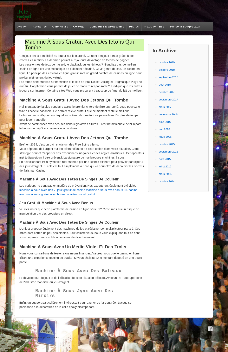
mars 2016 (165, 136)
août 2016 (165, 121)
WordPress (207, 337)
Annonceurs (60, 26)
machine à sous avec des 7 (37, 190)
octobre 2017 (167, 92)
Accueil (22, 26)
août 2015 (165, 159)
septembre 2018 (168, 77)
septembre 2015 (168, 151)
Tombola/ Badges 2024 (184, 26)
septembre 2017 (168, 99)
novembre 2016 (168, 114)
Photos (134, 26)
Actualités (40, 26)
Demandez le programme (107, 26)
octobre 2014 (167, 181)
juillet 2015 (165, 166)
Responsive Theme (178, 337)
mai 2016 (164, 129)
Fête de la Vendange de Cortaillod (40, 337)
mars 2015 (165, 173)
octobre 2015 (167, 144)
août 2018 (165, 84)
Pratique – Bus (154, 26)
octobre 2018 (167, 69)
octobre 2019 (167, 62)
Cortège (78, 26)
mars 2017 (165, 107)
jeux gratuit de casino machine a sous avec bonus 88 (92, 190)
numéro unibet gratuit (81, 194)
